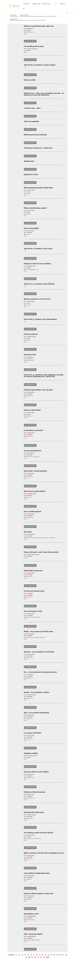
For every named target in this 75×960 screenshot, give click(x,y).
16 (60, 955)
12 (48, 955)
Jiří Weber (30, 593)
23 (38, 957)
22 (35, 957)
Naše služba (46, 4)
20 (29, 957)
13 (51, 955)
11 (45, 955)
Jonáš (28, 192)
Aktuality (26, 4)
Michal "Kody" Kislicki (33, 554)
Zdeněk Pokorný (32, 336)
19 (26, 957)
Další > (48, 957)
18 (66, 955)
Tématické (29, 232)
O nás (55, 4)
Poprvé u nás (36, 4)
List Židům (29, 394)
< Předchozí (11, 955)
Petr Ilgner (30, 674)
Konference (30, 358)
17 (63, 955)
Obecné (29, 30)
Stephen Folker (31, 266)
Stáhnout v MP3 (31, 41)
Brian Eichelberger (33, 49)
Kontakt (62, 4)
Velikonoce (29, 776)
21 (32, 957)
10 (42, 955)
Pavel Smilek (31, 301)
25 (43, 957)
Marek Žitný (31, 473)
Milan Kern (30, 28)
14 (54, 955)
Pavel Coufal (31, 190)
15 (57, 955)
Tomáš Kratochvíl (32, 755)
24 (41, 957)
